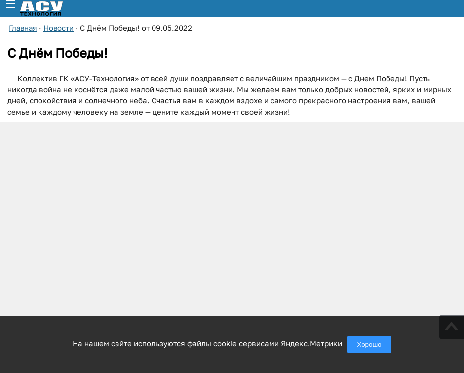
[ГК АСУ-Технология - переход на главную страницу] (52, 8)
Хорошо (369, 344)
